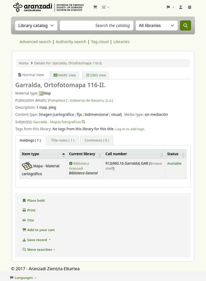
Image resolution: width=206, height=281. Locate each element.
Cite (28, 220)
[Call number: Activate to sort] (134, 154)
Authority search (71, 41)
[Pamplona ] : (58, 100)
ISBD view (96, 75)
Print (29, 210)
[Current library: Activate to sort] (85, 154)
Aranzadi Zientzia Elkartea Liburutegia (25, 7)
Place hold (33, 200)
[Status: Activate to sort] (176, 154)
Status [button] (172, 154)
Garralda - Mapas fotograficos (57, 121)
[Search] (185, 25)
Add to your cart (38, 229)
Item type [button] (30, 154)
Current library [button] (82, 154)
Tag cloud (100, 41)
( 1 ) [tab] (30, 140)
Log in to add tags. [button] (130, 129)
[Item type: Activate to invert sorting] (43, 154)
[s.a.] (109, 100)
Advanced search (35, 41)
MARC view (65, 75)
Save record (35, 239)
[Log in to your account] (181, 7)
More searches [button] (37, 249)
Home (23, 63)
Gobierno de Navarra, (87, 100)
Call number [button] (116, 154)
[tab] (63, 140)
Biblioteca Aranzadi (79, 165)
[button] (95, 7)
